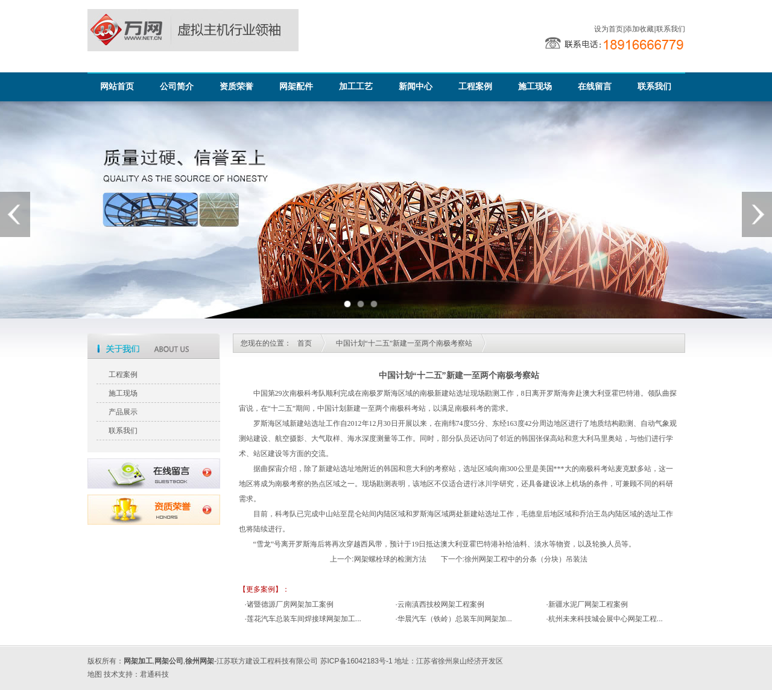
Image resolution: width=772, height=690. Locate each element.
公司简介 (177, 86)
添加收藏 (639, 29)
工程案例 (475, 86)
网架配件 (296, 86)
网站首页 (117, 86)
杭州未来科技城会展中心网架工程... (605, 619)
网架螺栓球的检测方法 (390, 559)
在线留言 (595, 86)
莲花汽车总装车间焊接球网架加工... (304, 619)
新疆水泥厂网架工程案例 (588, 604)
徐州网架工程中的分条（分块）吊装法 (525, 559)
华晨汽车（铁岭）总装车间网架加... (454, 619)
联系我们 (670, 29)
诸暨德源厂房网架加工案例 (290, 604)
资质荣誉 (236, 86)
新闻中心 (415, 86)
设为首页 (608, 29)
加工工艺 (356, 86)
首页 (304, 343)
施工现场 (535, 86)
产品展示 (123, 412)
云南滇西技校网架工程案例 (440, 604)
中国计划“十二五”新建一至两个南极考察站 (404, 343)
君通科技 (154, 674)
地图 (94, 674)
